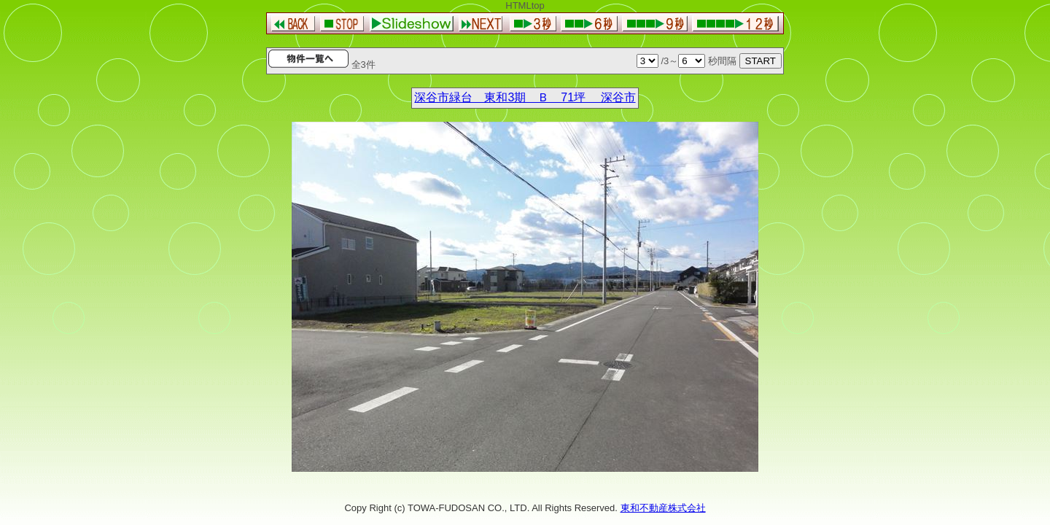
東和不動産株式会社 (663, 507)
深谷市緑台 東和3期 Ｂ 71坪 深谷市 (524, 97)
